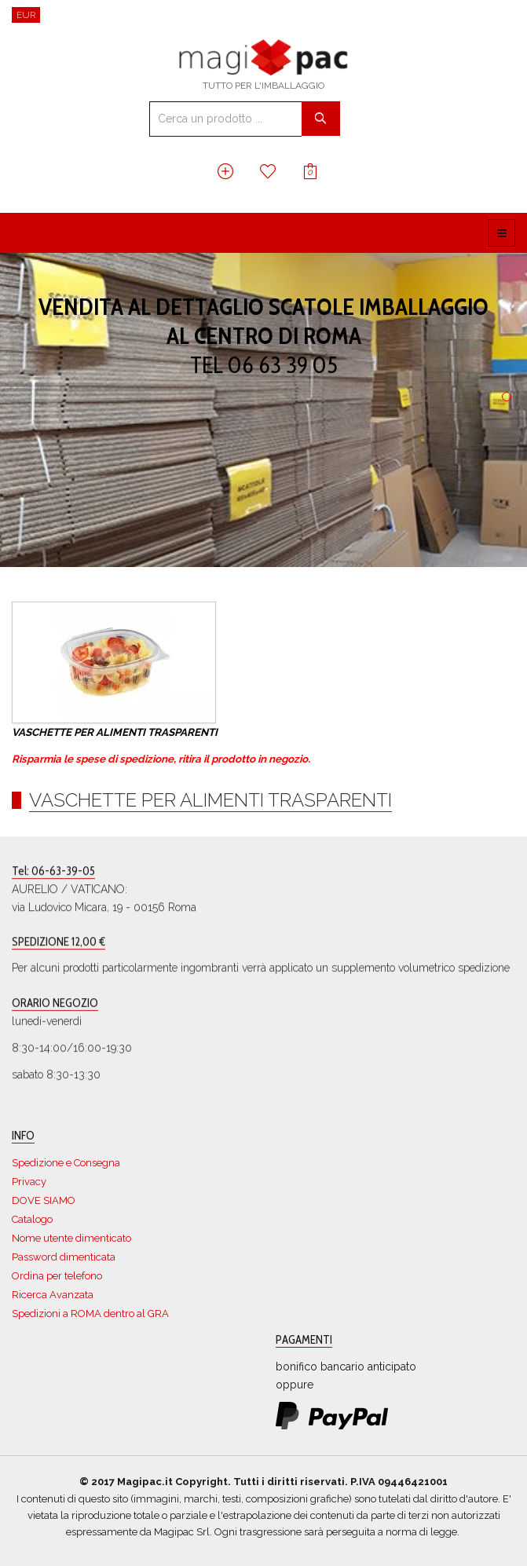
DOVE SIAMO (43, 1200)
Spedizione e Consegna (66, 1163)
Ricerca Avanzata (52, 1295)
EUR (25, 14)
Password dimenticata (63, 1257)
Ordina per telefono (57, 1276)
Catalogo (32, 1219)
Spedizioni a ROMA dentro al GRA (90, 1313)
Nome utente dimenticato (71, 1238)
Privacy (29, 1181)
